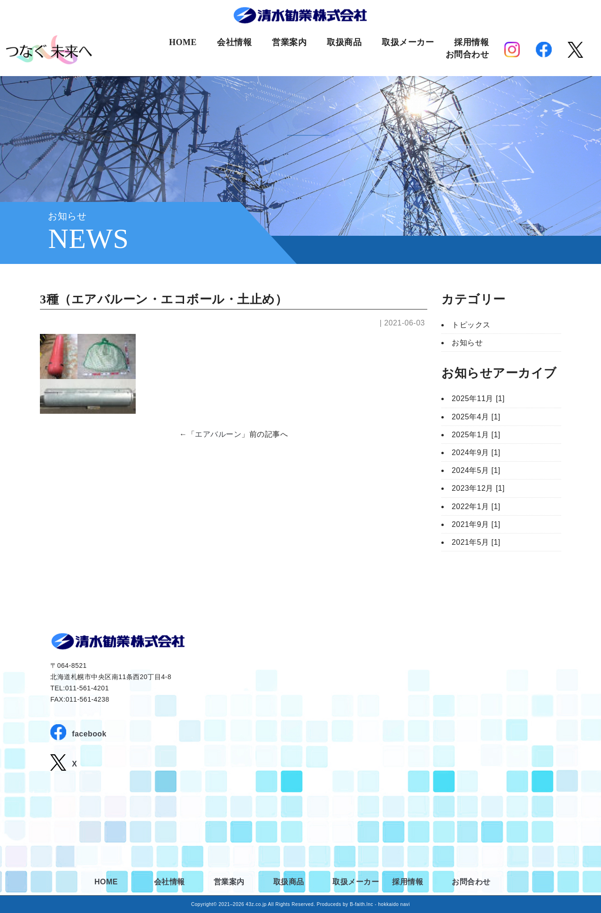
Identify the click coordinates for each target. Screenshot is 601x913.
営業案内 (289, 42)
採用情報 (471, 42)
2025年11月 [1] (478, 398)
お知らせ (467, 343)
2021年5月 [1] (476, 542)
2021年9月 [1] (476, 524)
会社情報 (234, 42)
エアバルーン (218, 434)
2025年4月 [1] (476, 417)
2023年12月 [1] (478, 488)
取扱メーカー (408, 42)
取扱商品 (344, 42)
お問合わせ (467, 54)
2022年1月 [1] (476, 507)
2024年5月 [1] (476, 470)
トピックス (471, 325)
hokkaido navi (394, 904)
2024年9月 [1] (476, 452)
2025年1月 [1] (476, 435)
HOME (183, 42)
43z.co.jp (256, 904)
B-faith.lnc (361, 904)
